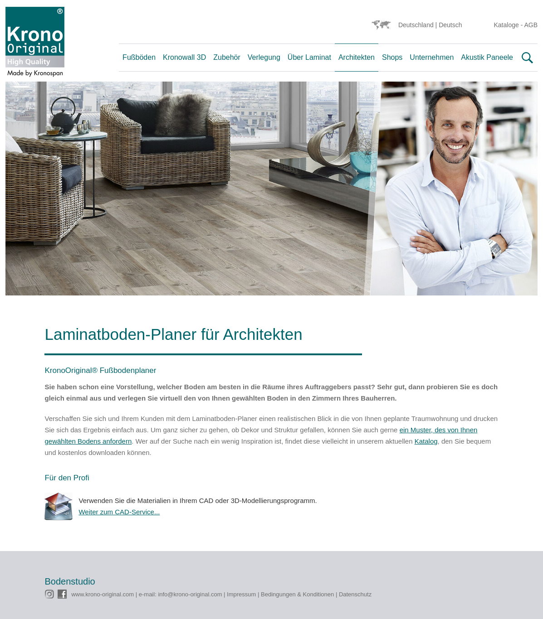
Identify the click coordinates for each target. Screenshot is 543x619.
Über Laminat (309, 57)
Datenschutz (355, 594)
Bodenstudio (70, 581)
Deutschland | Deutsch (430, 25)
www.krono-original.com (102, 594)
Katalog (426, 441)
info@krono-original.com (190, 594)
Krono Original (34, 44)
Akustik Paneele (487, 57)
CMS (51, 554)
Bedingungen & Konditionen (297, 594)
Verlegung (264, 57)
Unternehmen (432, 57)
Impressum (241, 594)
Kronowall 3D (184, 57)
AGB (531, 25)
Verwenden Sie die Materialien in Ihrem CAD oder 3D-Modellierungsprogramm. (288, 507)
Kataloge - (509, 25)
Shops (392, 57)
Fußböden (139, 57)
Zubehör (226, 57)
